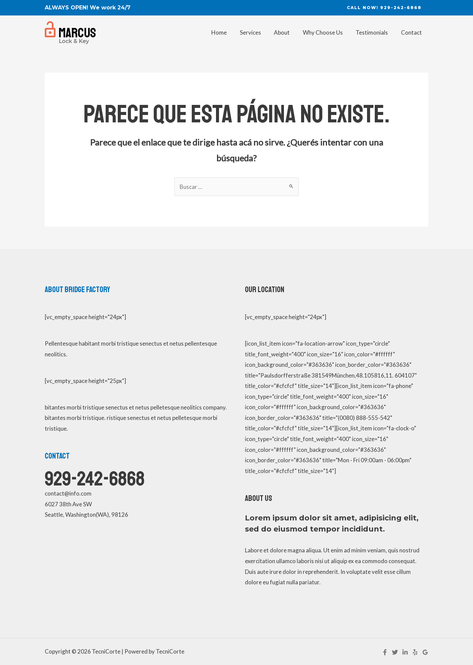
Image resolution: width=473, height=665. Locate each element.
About (287, 32)
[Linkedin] (405, 652)
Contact (412, 32)
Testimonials (374, 32)
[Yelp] (415, 652)
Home (227, 32)
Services (257, 32)
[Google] (425, 652)
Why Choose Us (326, 32)
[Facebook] (385, 652)
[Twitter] (395, 652)
